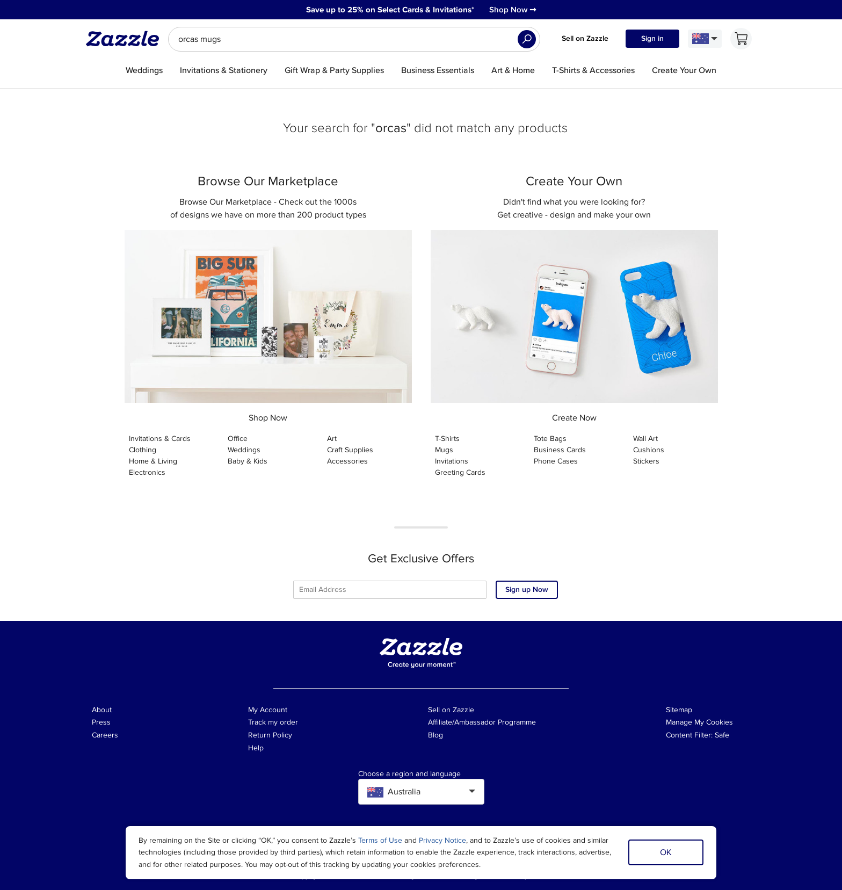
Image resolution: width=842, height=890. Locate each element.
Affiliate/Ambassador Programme (482, 722)
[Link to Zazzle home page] (126, 38)
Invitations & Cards (160, 438)
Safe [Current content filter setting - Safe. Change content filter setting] (722, 735)
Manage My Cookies (699, 722)
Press (101, 722)
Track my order (273, 722)
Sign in (652, 38)
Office (238, 438)
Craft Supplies (350, 449)
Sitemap (679, 709)
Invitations (451, 461)
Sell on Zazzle (585, 38)
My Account (267, 709)
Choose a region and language (409, 774)
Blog (435, 735)
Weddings (244, 449)
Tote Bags (550, 438)
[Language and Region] (705, 39)
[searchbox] (354, 39)
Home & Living (153, 461)
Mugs (444, 449)
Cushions (648, 449)
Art (332, 438)
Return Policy (270, 735)
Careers (105, 735)
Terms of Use (380, 840)
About (102, 709)
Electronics (147, 472)
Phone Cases (556, 461)
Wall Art (645, 438)
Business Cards (560, 449)
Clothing (142, 449)
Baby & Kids (247, 461)
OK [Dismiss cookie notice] (666, 852)
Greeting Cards (460, 472)
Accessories (347, 461)
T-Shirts (447, 438)
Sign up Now (526, 589)
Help (256, 747)
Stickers (646, 461)
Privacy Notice (442, 840)
